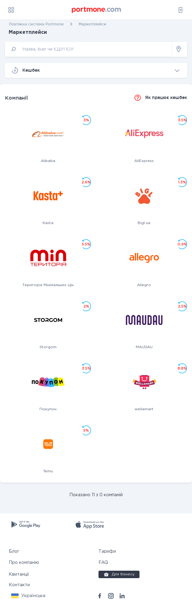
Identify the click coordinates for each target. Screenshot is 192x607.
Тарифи (107, 551)
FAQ (103, 562)
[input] (88, 49)
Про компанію (24, 562)
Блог (14, 551)
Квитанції (19, 574)
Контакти (19, 585)
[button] (28, 596)
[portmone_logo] (96, 10)
